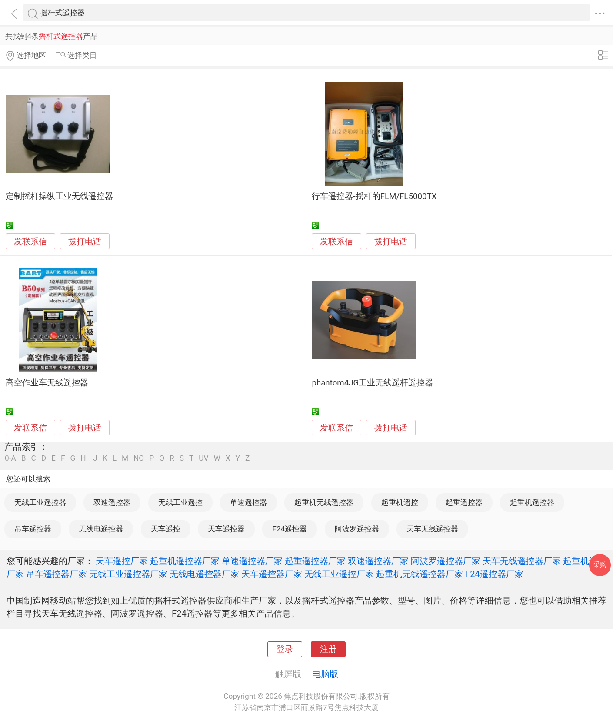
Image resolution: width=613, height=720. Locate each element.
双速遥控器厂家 (378, 561)
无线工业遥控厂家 (339, 574)
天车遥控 (165, 528)
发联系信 (30, 241)
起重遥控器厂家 (315, 561)
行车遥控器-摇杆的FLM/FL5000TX (374, 196)
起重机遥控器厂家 (185, 561)
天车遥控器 (226, 528)
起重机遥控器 (532, 502)
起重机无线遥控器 (323, 502)
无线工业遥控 (180, 502)
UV (203, 458)
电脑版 (325, 674)
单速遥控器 (248, 502)
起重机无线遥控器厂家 (419, 574)
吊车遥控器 (32, 528)
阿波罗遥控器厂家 (445, 561)
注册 (328, 649)
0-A (10, 458)
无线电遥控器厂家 (204, 574)
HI (84, 458)
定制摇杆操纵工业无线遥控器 (59, 196)
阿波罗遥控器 (357, 528)
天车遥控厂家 (122, 561)
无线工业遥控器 (40, 502)
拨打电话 (84, 241)
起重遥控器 (464, 502)
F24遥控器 (289, 528)
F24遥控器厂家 (494, 574)
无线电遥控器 (101, 528)
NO (138, 458)
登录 (285, 649)
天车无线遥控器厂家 (522, 561)
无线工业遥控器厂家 (128, 574)
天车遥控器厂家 (271, 574)
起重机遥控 (399, 502)
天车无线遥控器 (432, 528)
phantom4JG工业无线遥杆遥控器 (372, 383)
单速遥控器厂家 (252, 561)
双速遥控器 (111, 502)
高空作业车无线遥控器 (47, 383)
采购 (600, 565)
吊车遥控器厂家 (56, 574)
